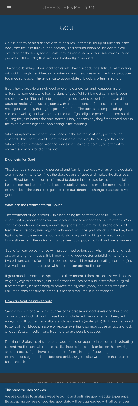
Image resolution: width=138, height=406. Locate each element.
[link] (69, 7)
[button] (11, 7)
